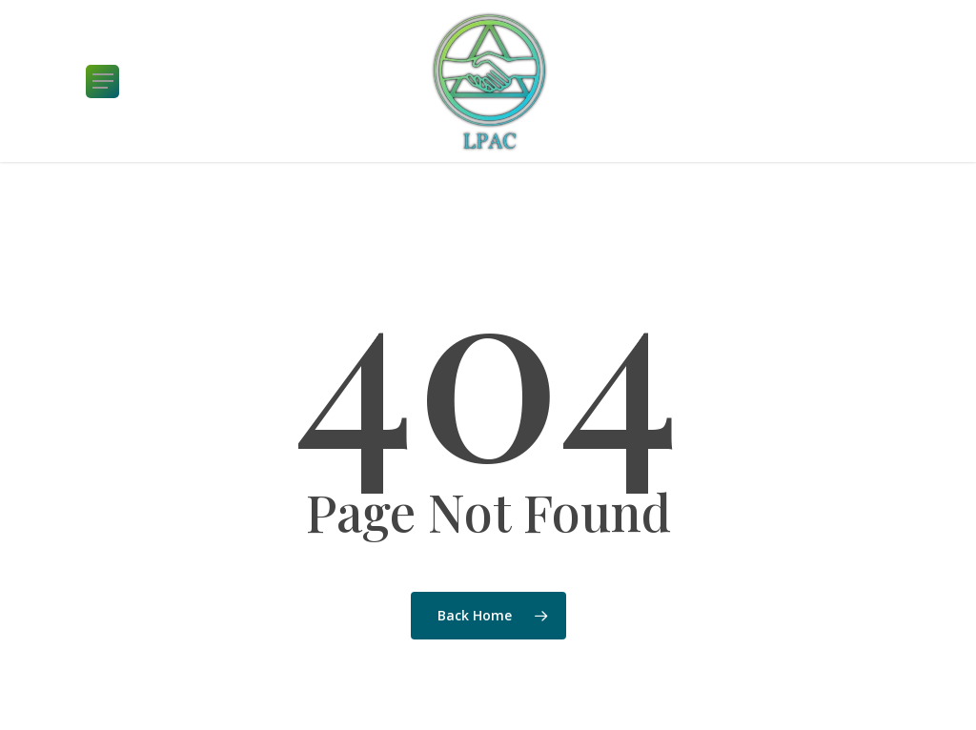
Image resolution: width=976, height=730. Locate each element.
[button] (102, 81)
